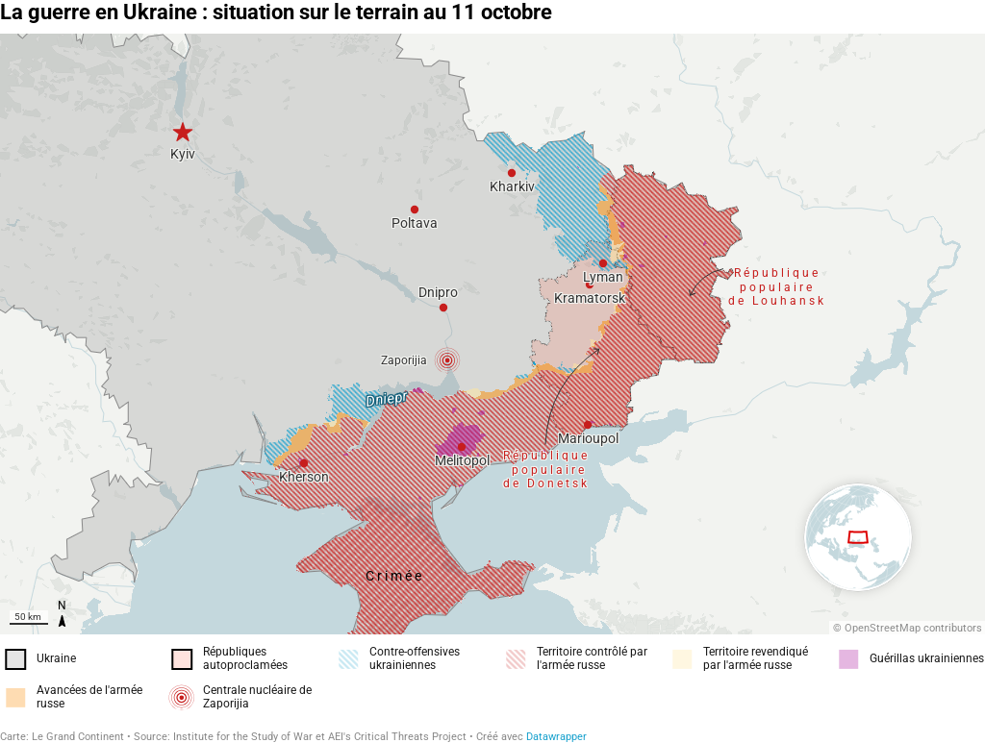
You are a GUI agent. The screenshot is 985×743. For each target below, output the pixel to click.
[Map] (492, 334)
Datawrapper (556, 737)
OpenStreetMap (883, 628)
